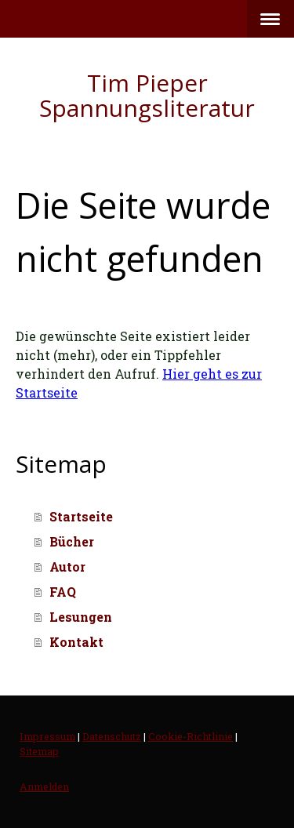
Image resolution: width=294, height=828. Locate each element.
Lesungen (80, 616)
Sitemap (39, 751)
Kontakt (76, 642)
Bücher (71, 541)
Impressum (47, 736)
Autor (67, 566)
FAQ (62, 591)
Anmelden (44, 786)
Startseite (81, 516)
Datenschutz (111, 736)
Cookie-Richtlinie (190, 736)
